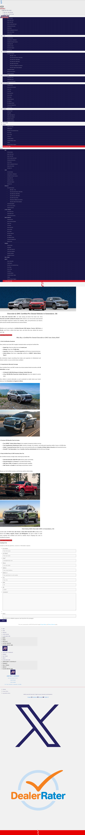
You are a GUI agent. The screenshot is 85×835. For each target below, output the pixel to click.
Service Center (9, 95)
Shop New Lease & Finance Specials (16, 67)
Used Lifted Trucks (10, 79)
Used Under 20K (10, 43)
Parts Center (9, 97)
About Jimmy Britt (10, 126)
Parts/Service (6, 83)
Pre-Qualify (9, 247)
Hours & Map (9, 134)
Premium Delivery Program (11, 144)
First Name (5, 548)
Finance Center (9, 245)
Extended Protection (10, 120)
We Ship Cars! (9, 49)
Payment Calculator (10, 118)
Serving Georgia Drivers (13, 678)
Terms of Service (51, 624)
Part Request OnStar (10, 237)
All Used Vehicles (10, 37)
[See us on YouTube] (41, 697)
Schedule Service (10, 85)
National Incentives (10, 73)
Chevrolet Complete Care (11, 239)
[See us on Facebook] (36, 697)
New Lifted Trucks (10, 77)
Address (4, 567)
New (5, 150)
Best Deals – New (13, 55)
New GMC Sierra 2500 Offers (15, 61)
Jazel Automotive (49, 694)
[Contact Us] (42, 285)
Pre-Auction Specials (10, 47)
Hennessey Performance (11, 81)
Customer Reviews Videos (11, 140)
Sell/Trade (7, 257)
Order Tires (9, 89)
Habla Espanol (9, 128)
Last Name (5, 553)
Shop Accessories (10, 93)
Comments (5, 592)
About (4, 124)
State (4, 582)
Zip (3, 587)
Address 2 (5, 572)
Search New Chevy (10, 154)
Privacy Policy (43, 624)
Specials (5, 51)
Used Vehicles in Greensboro (12, 39)
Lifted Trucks (6, 75)
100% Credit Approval (11, 114)
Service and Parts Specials (11, 87)
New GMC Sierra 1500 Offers (15, 59)
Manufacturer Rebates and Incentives (16, 65)
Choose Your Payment (11, 116)
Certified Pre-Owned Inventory (12, 41)
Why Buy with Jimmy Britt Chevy (12, 130)
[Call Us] (38, 831)
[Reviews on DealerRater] (38, 827)
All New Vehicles (10, 152)
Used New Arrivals (10, 45)
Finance (4, 109)
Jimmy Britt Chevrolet (8, 652)
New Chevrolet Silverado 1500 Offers (16, 57)
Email (4, 558)
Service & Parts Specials (11, 71)
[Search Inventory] (42, 283)
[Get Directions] (38, 833)
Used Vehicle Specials (10, 69)
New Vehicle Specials (10, 53)
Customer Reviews (10, 138)
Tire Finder (9, 91)
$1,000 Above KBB (6, 146)
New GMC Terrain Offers (14, 63)
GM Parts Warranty (10, 99)
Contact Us (9, 136)
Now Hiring (9, 132)
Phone (4, 563)
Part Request (9, 235)
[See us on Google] (30, 697)
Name (4, 613)
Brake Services (9, 241)
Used (4, 35)
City (4, 577)
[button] (42, 148)
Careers (8, 142)
